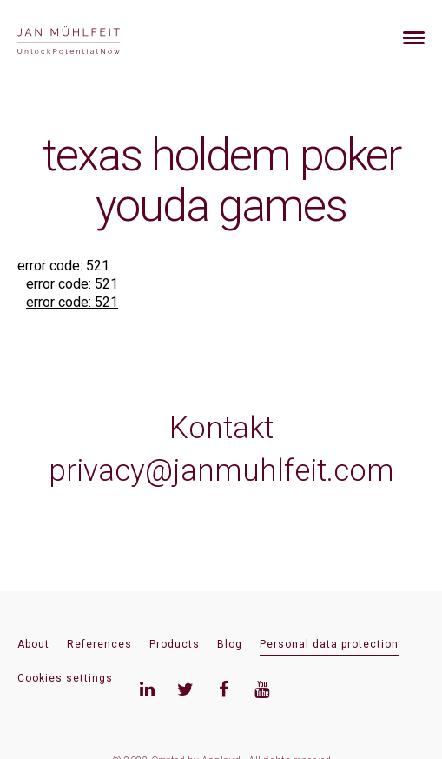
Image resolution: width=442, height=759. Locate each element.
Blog (229, 644)
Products (174, 644)
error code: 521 (72, 284)
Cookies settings (65, 678)
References (99, 644)
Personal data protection (329, 644)
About (33, 644)
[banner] (89, 37)
